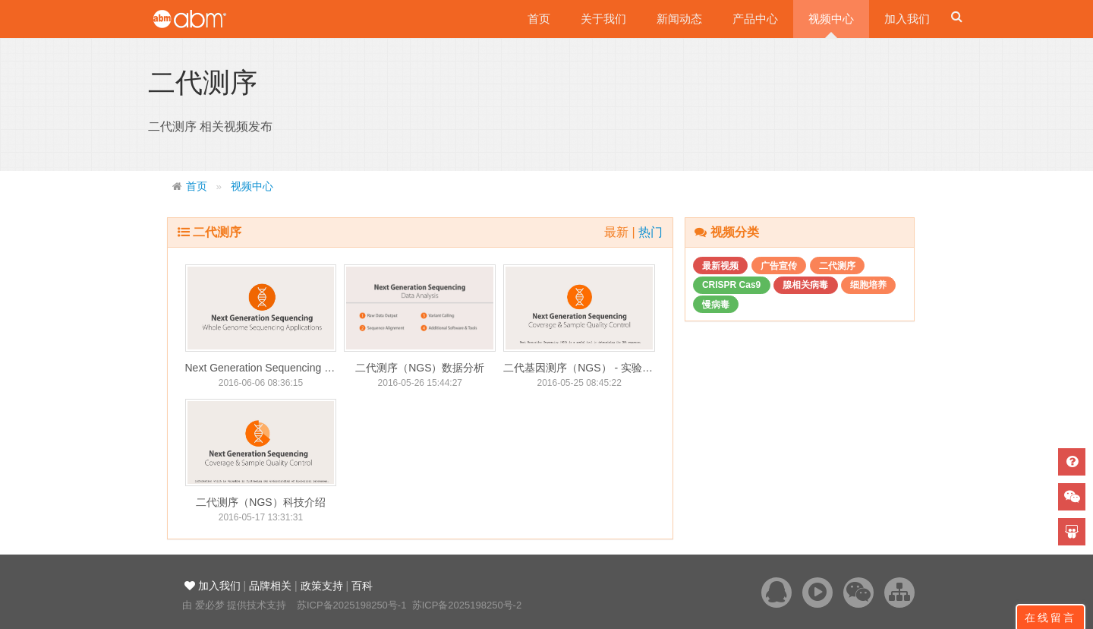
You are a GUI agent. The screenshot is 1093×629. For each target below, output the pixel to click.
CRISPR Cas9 (731, 285)
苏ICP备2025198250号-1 (352, 605)
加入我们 (907, 18)
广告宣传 (779, 266)
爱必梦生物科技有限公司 (210, 19)
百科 (362, 586)
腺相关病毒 (805, 285)
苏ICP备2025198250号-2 (467, 605)
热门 (650, 232)
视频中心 (831, 18)
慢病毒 (715, 304)
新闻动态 (679, 18)
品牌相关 (270, 586)
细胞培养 (868, 285)
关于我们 (603, 18)
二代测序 (837, 266)
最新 (618, 232)
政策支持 (322, 586)
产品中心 (755, 18)
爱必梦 (210, 605)
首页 (539, 18)
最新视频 (720, 266)
